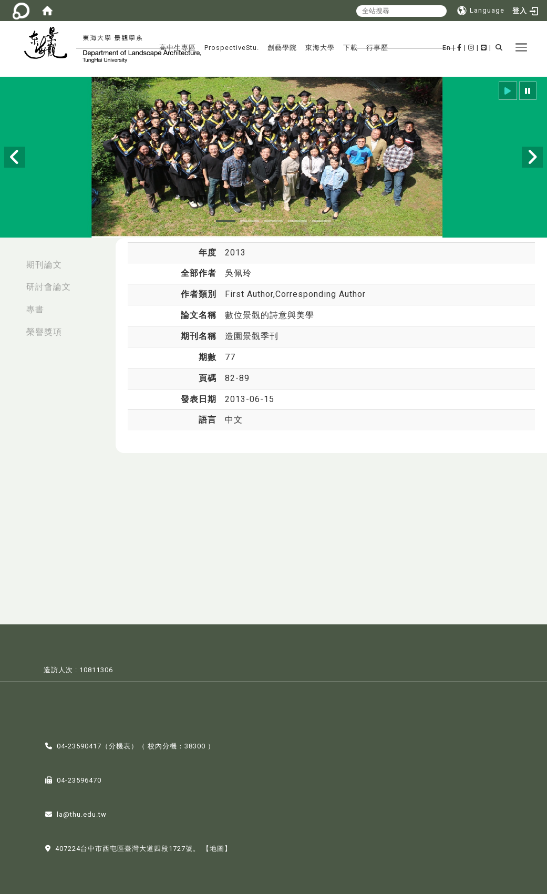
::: (11, 259)
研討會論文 (48, 287)
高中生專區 (177, 48)
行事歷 (377, 48)
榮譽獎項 (44, 332)
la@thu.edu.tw (82, 813)
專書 (35, 309)
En (446, 48)
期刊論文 (44, 265)
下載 (350, 48)
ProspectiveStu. (231, 48)
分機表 (120, 745)
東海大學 (320, 48)
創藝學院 (282, 48)
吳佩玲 (238, 273)
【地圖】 (217, 847)
